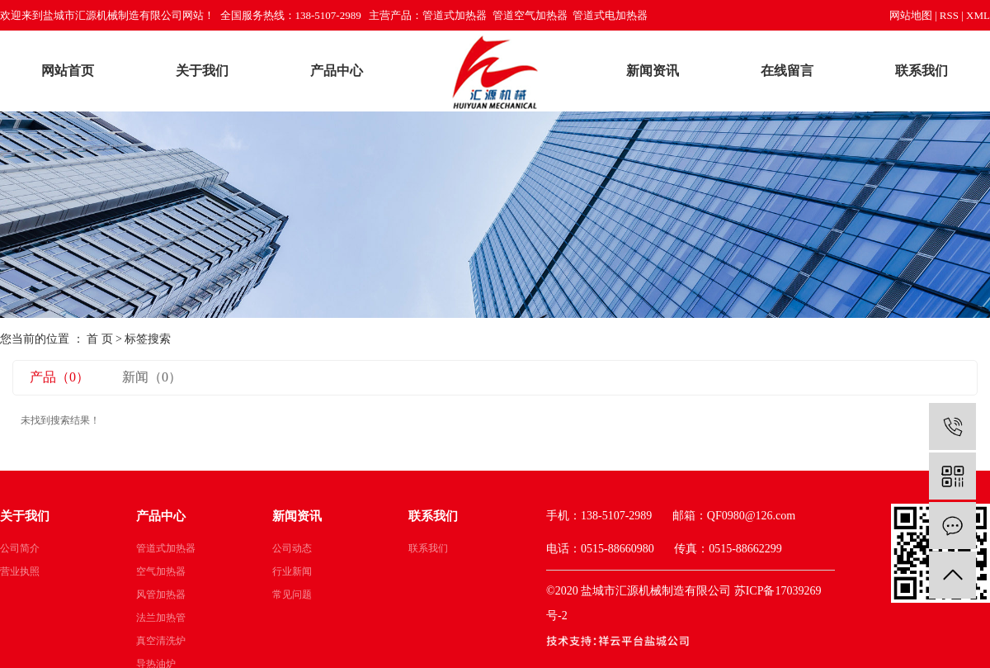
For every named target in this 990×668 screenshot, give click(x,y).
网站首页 (67, 71)
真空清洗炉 (161, 641)
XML (978, 15)
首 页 (100, 339)
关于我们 (202, 71)
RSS (949, 15)
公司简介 (20, 548)
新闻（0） (152, 377)
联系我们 (921, 71)
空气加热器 (161, 571)
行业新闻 (292, 571)
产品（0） (59, 377)
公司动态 (292, 548)
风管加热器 (161, 594)
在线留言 (787, 71)
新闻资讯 (652, 71)
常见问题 (292, 594)
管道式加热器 (166, 548)
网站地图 (910, 15)
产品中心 (336, 71)
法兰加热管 (161, 617)
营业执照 (20, 571)
